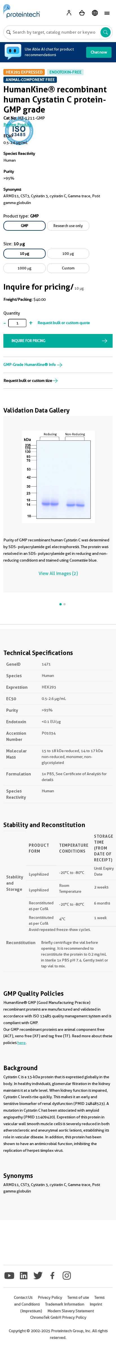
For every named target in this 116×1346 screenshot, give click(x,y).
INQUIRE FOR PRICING (28, 340)
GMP (24, 225)
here (21, 1042)
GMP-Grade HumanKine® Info (33, 364)
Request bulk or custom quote (63, 323)
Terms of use (78, 1297)
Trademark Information (64, 1304)
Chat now (99, 52)
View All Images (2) (58, 573)
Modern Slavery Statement (70, 1311)
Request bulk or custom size (30, 380)
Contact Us (23, 1297)
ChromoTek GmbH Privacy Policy (58, 1317)
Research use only (68, 225)
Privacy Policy (50, 1297)
